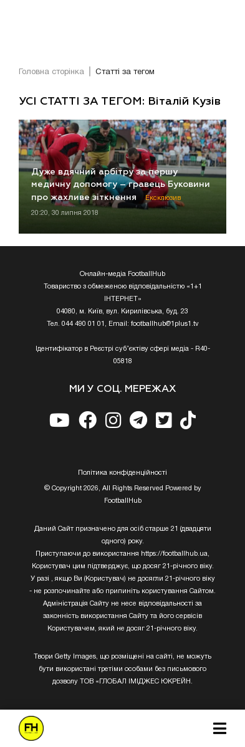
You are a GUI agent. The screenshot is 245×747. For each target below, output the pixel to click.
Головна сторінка (51, 72)
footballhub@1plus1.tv (165, 324)
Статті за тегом (125, 72)
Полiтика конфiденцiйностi (122, 473)
